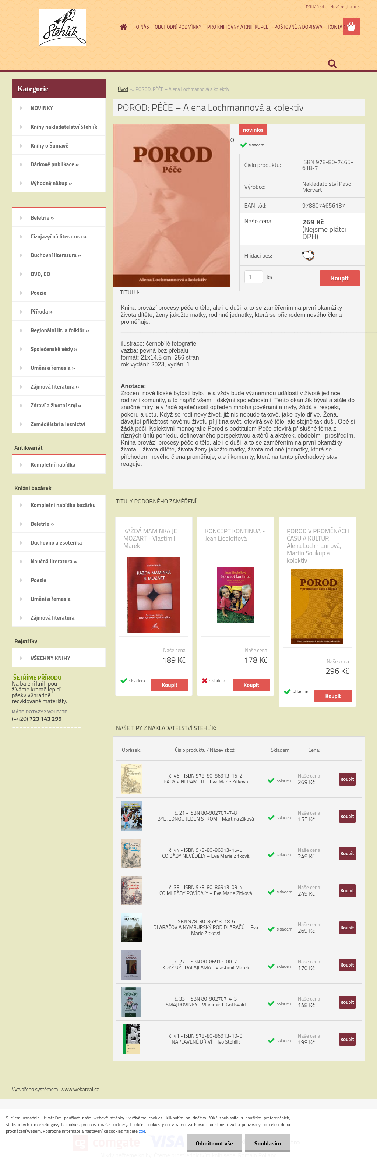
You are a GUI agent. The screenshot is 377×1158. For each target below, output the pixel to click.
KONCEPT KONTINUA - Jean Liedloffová (235, 534)
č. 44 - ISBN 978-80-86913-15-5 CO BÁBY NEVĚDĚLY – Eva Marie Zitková (205, 853)
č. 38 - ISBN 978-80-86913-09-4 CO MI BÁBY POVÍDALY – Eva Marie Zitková (205, 890)
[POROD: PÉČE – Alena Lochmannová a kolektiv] (171, 127)
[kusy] (253, 276)
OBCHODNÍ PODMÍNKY (178, 27)
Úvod (123, 89)
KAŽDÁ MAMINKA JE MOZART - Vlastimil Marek (150, 538)
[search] (332, 63)
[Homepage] (122, 26)
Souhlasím (267, 1143)
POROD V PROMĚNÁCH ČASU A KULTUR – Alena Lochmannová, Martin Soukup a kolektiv (318, 545)
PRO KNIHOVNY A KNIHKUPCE (237, 27)
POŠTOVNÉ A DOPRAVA (298, 27)
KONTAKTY (339, 27)
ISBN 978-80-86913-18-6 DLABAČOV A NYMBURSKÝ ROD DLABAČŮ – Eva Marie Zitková (206, 927)
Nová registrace (344, 6)
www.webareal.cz (80, 1089)
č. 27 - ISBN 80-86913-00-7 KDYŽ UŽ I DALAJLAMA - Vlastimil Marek (205, 964)
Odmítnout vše (214, 1143)
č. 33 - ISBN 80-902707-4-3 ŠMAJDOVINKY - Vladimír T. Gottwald (206, 1001)
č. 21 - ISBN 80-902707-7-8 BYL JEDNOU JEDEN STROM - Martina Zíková (206, 815)
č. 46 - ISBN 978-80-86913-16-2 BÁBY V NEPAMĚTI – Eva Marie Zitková (205, 778)
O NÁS (142, 27)
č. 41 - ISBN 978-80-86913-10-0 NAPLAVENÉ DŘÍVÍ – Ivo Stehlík (205, 1038)
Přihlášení (315, 6)
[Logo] (62, 27)
